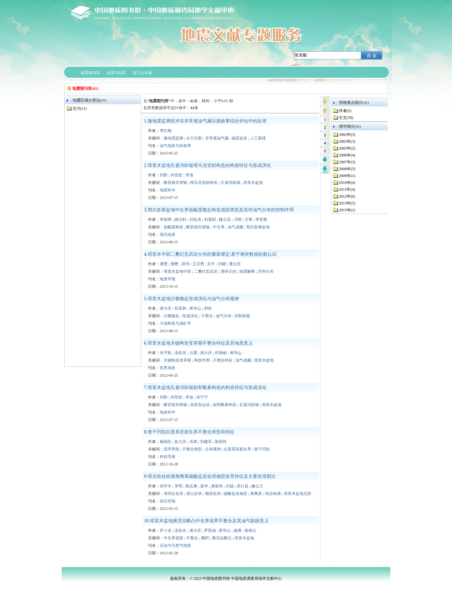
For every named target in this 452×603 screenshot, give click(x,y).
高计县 (243, 486)
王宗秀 (198, 264)
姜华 (204, 486)
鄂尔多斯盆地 (258, 227)
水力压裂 (194, 138)
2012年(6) (347, 196)
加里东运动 (200, 404)
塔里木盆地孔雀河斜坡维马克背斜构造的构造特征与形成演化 (209, 165)
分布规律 (213, 449)
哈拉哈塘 (273, 493)
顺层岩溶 (213, 493)
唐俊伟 (217, 486)
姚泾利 (180, 219)
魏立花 (225, 219)
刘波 (230, 486)
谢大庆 (165, 308)
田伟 (185, 264)
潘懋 (174, 264)
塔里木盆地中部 (177, 271)
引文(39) (346, 117)
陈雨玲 (221, 441)
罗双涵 (210, 530)
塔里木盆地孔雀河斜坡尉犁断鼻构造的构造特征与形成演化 (207, 387)
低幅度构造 (173, 227)
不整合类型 (192, 449)
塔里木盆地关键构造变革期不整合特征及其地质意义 (200, 343)
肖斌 (193, 441)
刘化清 (195, 219)
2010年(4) (347, 182)
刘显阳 (210, 219)
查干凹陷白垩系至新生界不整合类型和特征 (191, 432)
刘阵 (164, 175)
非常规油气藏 (217, 138)
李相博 (165, 219)
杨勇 (238, 530)
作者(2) (345, 110)
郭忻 (208, 308)
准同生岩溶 (173, 493)
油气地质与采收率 (175, 145)
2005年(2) (347, 148)
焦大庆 (180, 441)
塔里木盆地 (253, 182)
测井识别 (228, 271)
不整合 (207, 316)
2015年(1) (347, 210)
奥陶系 (256, 493)
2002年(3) (347, 134)
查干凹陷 (262, 449)
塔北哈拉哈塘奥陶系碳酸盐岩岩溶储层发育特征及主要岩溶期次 (212, 476)
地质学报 (167, 279)
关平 (211, 264)
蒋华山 (195, 308)
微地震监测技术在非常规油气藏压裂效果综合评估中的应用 (207, 121)
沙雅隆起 (171, 316)
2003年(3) (347, 141)
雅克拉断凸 (222, 538)
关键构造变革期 (177, 360)
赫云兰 (257, 486)
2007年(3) (347, 162)
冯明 (238, 219)
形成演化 (190, 316)
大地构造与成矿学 (175, 323)
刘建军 (206, 441)
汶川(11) (80, 108)
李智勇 (261, 219)
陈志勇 (191, 486)
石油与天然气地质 (175, 545)
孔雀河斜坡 (230, 182)
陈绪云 (250, 530)
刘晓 (222, 264)
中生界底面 (173, 538)
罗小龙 (165, 530)
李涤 (189, 175)
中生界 (219, 227)
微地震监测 (173, 138)
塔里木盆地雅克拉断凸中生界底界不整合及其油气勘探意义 (209, 520)
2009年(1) (347, 175)
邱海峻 (221, 352)
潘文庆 (235, 264)
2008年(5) (347, 169)
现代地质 (167, 234)
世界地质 (167, 368)
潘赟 (164, 264)
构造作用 (202, 360)
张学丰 (165, 486)
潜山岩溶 (194, 493)
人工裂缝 (258, 138)
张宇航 (165, 352)
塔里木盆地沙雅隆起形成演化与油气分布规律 (193, 298)
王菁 (248, 219)
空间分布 (266, 271)
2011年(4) (347, 189)
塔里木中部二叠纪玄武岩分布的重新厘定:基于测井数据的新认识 (212, 254)
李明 (178, 486)
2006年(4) (347, 155)
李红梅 (165, 130)
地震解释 (247, 271)
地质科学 (167, 190)
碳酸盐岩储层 (235, 493)
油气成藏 (235, 227)
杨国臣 (165, 441)
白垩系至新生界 (237, 449)
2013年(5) (347, 203)
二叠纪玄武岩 (206, 271)
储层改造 (239, 138)
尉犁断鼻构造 (224, 404)
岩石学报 (167, 501)
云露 (193, 352)
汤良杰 (180, 352)
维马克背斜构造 (204, 182)
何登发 (176, 175)
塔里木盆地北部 (297, 493)
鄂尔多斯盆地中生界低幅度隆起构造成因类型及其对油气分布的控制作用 (221, 209)
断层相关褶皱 (175, 182)
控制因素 (242, 316)
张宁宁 (202, 397)
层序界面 (171, 449)
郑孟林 (180, 308)
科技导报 (167, 456)
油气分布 (224, 316)
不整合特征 (223, 360)
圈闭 (205, 538)
